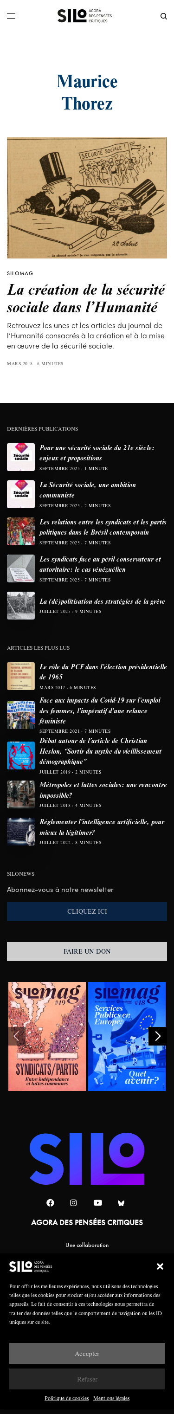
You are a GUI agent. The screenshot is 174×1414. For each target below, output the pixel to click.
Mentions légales (111, 1398)
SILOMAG (20, 273)
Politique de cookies (67, 1398)
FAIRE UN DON (87, 951)
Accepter (87, 1353)
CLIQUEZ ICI (87, 911)
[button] (160, 1266)
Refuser (87, 1379)
